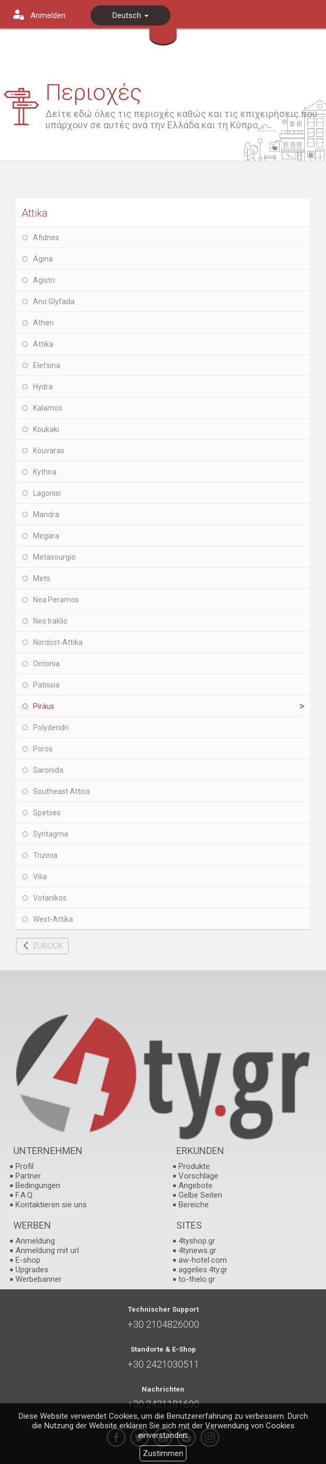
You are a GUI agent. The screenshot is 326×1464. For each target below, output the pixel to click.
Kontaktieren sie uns (51, 1204)
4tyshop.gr (196, 1241)
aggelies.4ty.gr (202, 1269)
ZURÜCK (47, 946)
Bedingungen (37, 1185)
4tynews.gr (197, 1250)
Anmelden (48, 15)
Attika (34, 213)
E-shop (27, 1260)
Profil (24, 1166)
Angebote (195, 1185)
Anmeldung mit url (47, 1250)
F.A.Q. (24, 1195)
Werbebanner (38, 1279)
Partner (28, 1176)
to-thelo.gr (196, 1279)
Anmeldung (35, 1241)
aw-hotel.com (202, 1260)
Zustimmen (163, 1453)
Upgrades (31, 1269)
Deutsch (130, 15)
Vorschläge (198, 1176)
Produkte (194, 1166)
